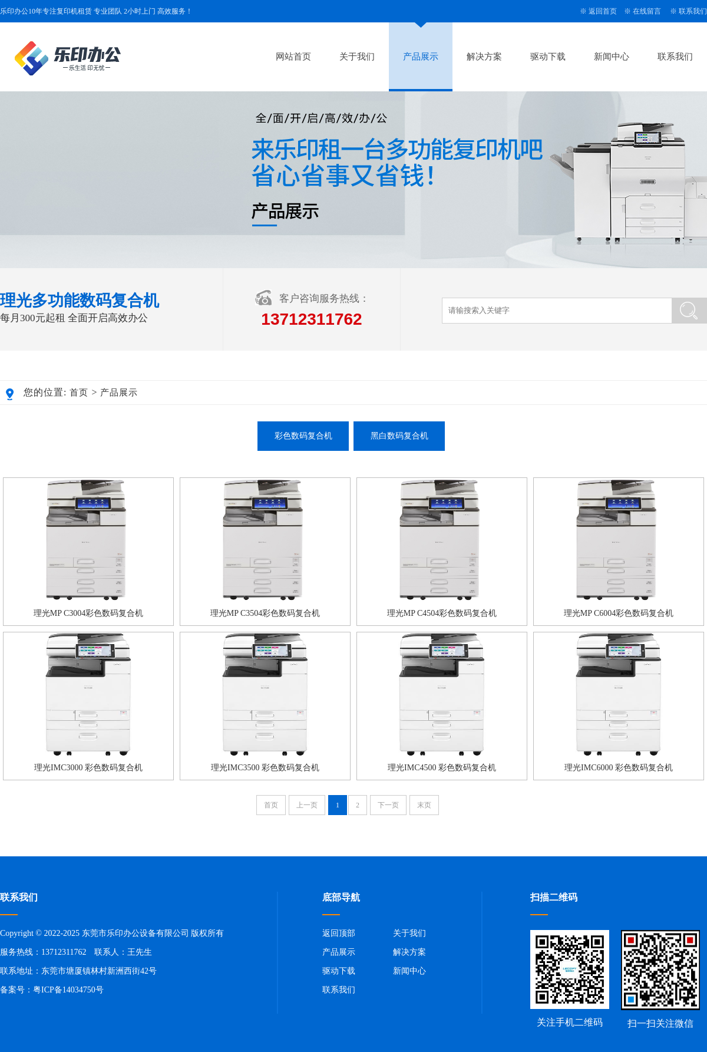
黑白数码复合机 (399, 435)
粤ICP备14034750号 (68, 989)
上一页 (307, 805)
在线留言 (647, 11)
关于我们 (357, 56)
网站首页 (293, 56)
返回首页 (603, 11)
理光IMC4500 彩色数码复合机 (442, 767)
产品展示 (420, 56)
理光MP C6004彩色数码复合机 (619, 613)
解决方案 (484, 56)
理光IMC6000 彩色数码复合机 (618, 767)
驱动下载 (548, 56)
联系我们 (693, 11)
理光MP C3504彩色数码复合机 (265, 613)
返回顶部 (338, 933)
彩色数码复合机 (303, 435)
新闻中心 (611, 56)
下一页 (388, 805)
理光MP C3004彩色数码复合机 (89, 613)
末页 (424, 805)
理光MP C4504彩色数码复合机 (442, 613)
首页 (79, 392)
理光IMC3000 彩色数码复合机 (88, 767)
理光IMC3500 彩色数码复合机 (265, 767)
